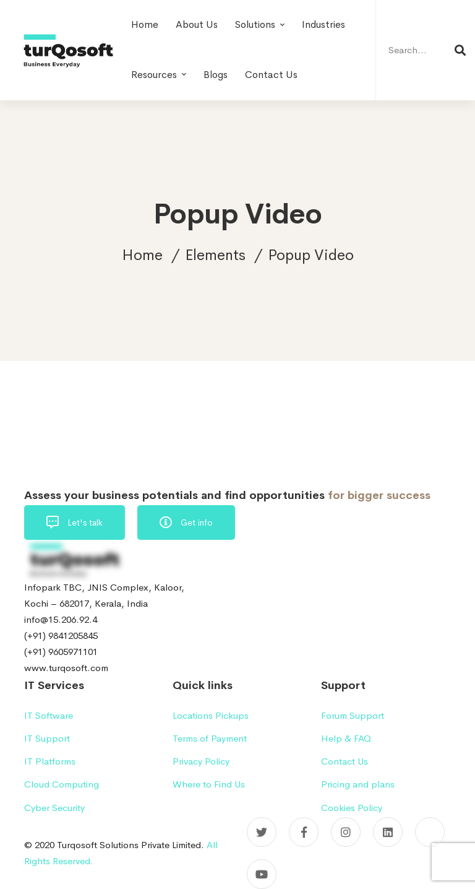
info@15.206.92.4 (60, 619)
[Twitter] (261, 832)
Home (142, 255)
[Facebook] (304, 832)
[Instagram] (346, 832)
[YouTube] (261, 874)
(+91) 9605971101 (61, 651)
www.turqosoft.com (66, 668)
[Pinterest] (430, 832)
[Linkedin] (388, 832)
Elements (215, 255)
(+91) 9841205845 (61, 635)
